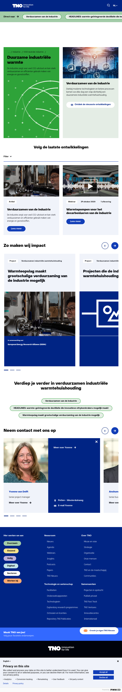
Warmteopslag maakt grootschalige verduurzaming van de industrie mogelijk (61, 415)
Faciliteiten (52, 590)
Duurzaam (12, 543)
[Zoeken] (108, 5)
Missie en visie (90, 541)
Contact (87, 564)
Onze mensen (90, 558)
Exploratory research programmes (62, 607)
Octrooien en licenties (57, 613)
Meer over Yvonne (18, 503)
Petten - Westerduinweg (70, 500)
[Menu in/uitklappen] (6, 5)
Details (6, 683)
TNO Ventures (90, 607)
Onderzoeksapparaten (57, 596)
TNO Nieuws (52, 576)
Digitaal (11, 566)
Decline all (103, 677)
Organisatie (89, 553)
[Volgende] (114, 245)
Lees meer (18, 229)
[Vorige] (105, 245)
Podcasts (51, 564)
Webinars (51, 553)
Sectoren (12, 573)
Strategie (88, 547)
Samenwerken (88, 584)
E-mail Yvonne (65, 506)
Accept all (103, 672)
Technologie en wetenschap (58, 584)
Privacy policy (18, 683)
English (7, 661)
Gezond (11, 551)
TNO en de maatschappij (95, 570)
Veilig (10, 558)
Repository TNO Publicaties (59, 619)
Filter (6, 156)
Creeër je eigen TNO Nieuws (102, 630)
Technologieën (53, 601)
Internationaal (90, 619)
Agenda (50, 547)
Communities (90, 576)
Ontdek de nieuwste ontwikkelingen (93, 105)
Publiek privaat (90, 596)
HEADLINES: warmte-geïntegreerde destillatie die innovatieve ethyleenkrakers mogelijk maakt (61, 408)
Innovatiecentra (91, 613)
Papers (50, 570)
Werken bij (12, 581)
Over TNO (86, 536)
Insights (50, 558)
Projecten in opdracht (93, 590)
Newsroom (49, 536)
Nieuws (50, 541)
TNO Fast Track (90, 601)
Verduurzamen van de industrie (42, 17)
